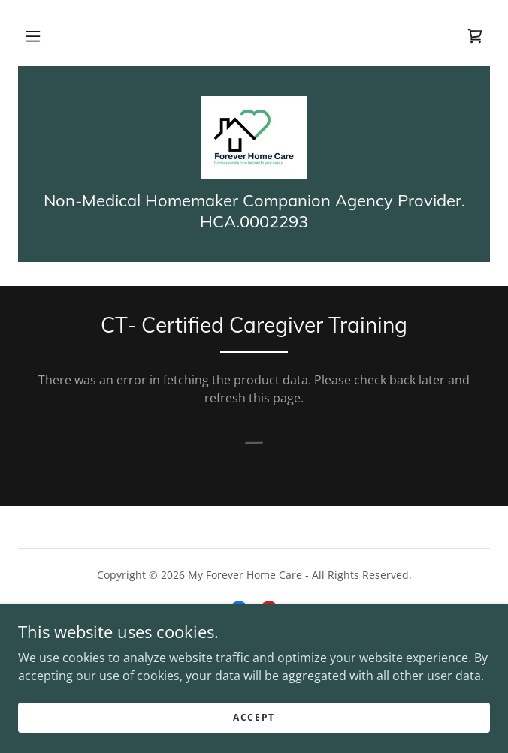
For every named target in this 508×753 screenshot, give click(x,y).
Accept (254, 717)
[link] (475, 36)
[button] (33, 36)
